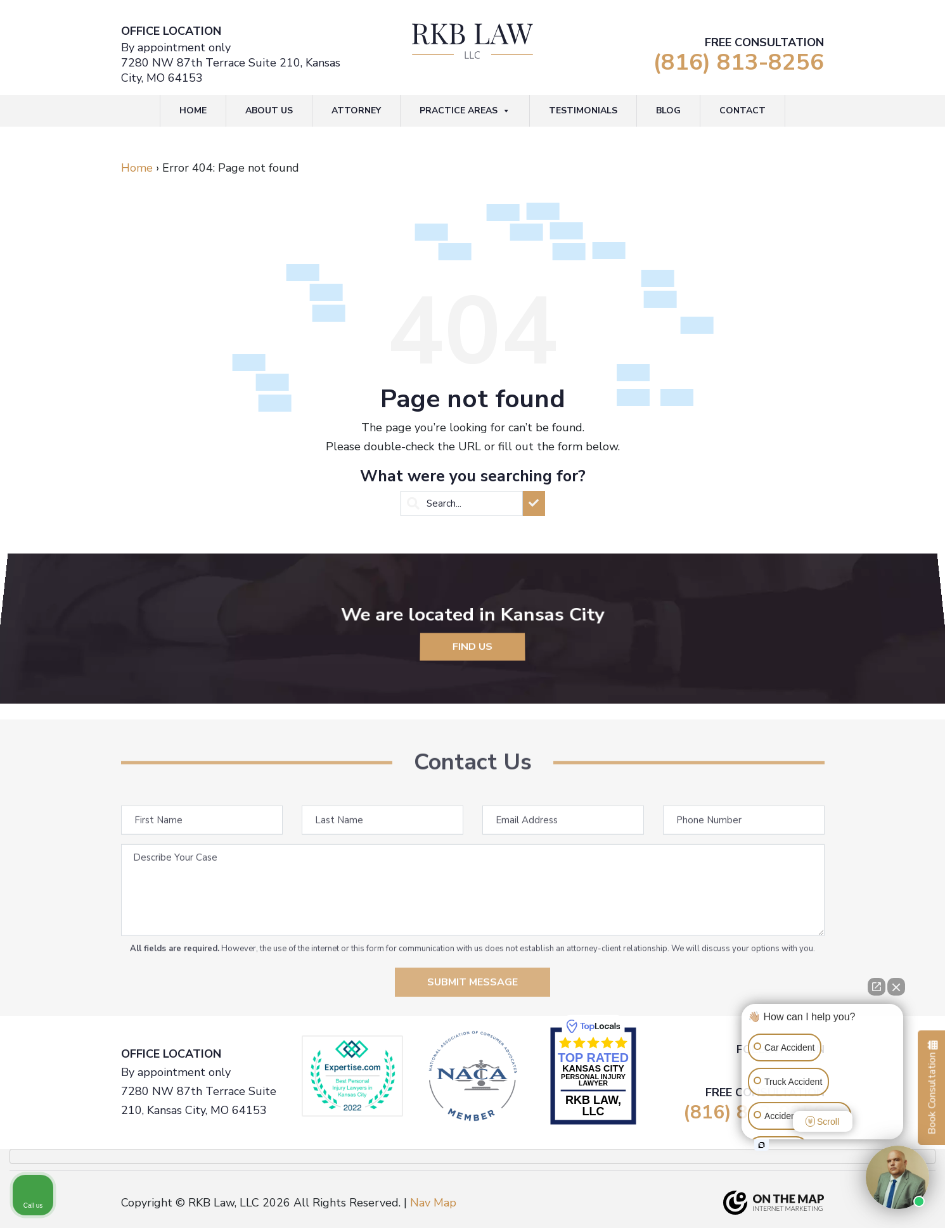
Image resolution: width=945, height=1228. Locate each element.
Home (193, 110)
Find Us (473, 639)
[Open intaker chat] (761, 1145)
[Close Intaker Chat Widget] (896, 987)
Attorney (356, 110)
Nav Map (433, 1202)
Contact (742, 110)
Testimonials (583, 110)
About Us (269, 110)
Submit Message (472, 1005)
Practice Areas (465, 110)
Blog (668, 110)
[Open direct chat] (876, 987)
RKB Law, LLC (592, 1106)
